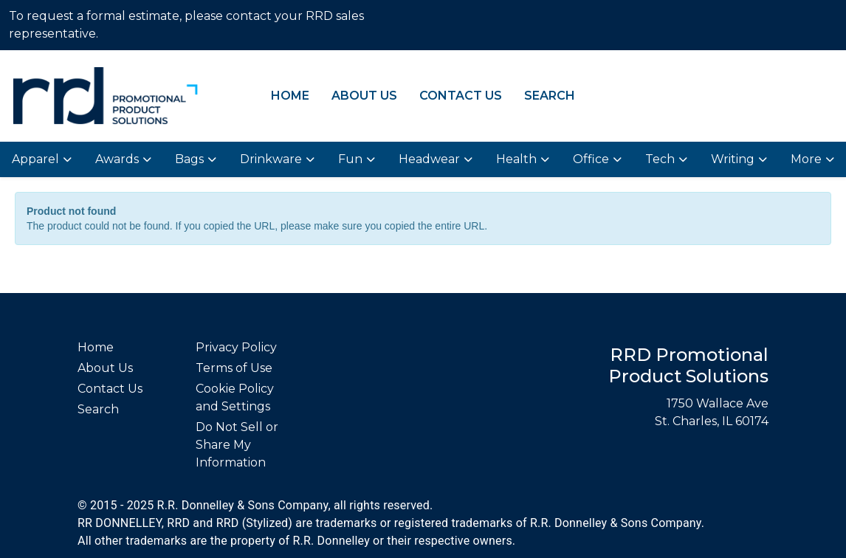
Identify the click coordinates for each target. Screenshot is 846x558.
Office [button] (591, 159)
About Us (364, 96)
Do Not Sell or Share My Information (237, 444)
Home (290, 96)
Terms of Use (234, 368)
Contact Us (460, 96)
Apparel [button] (35, 159)
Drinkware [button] (271, 159)
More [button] (806, 159)
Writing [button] (732, 159)
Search (549, 96)
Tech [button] (660, 159)
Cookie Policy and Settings (235, 397)
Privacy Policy (236, 347)
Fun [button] (350, 159)
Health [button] (516, 159)
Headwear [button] (429, 159)
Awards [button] (117, 159)
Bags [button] (189, 159)
